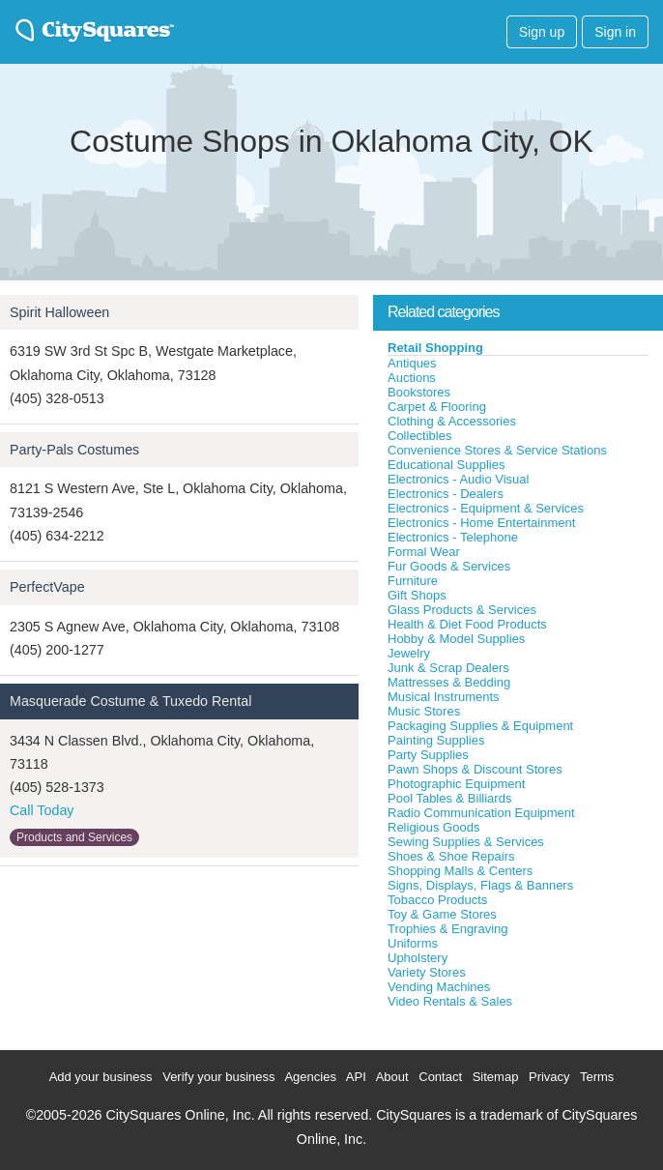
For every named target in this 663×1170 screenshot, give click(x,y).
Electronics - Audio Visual (458, 479)
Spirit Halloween (59, 312)
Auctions (412, 377)
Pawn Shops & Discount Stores (475, 769)
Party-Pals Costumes (74, 449)
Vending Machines (439, 987)
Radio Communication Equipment (481, 812)
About (392, 1076)
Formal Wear (424, 551)
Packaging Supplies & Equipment (480, 725)
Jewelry (409, 653)
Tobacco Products (437, 899)
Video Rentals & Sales (450, 1001)
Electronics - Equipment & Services (486, 508)
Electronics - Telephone (453, 537)
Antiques (412, 363)
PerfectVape (47, 587)
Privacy (549, 1076)
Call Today (42, 810)
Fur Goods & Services (449, 566)
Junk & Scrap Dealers (448, 667)
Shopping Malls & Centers (460, 870)
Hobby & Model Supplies (456, 638)
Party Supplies (428, 754)
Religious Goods (433, 827)
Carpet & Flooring (437, 406)
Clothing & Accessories (452, 421)
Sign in (615, 32)
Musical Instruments (444, 696)
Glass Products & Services (462, 609)
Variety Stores (427, 972)
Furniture (413, 580)
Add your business (101, 1076)
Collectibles (419, 435)
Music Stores (424, 711)
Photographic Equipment (456, 783)
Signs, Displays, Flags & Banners (480, 885)
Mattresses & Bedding (449, 682)
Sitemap (496, 1076)
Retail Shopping (435, 347)
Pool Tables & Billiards (449, 798)
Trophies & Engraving (448, 928)
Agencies (309, 1076)
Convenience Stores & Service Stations (497, 450)
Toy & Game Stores (442, 914)
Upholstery (417, 958)
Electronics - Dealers (446, 493)
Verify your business (218, 1076)
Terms (597, 1076)
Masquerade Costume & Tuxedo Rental (130, 701)
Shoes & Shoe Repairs (451, 856)
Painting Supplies (436, 740)
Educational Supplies (446, 464)
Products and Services (74, 837)
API (356, 1076)
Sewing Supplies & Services (466, 841)
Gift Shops (417, 595)
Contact (440, 1076)
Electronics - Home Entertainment (481, 522)
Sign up (541, 32)
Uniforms (413, 943)
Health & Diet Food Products (467, 624)
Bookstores (419, 392)
